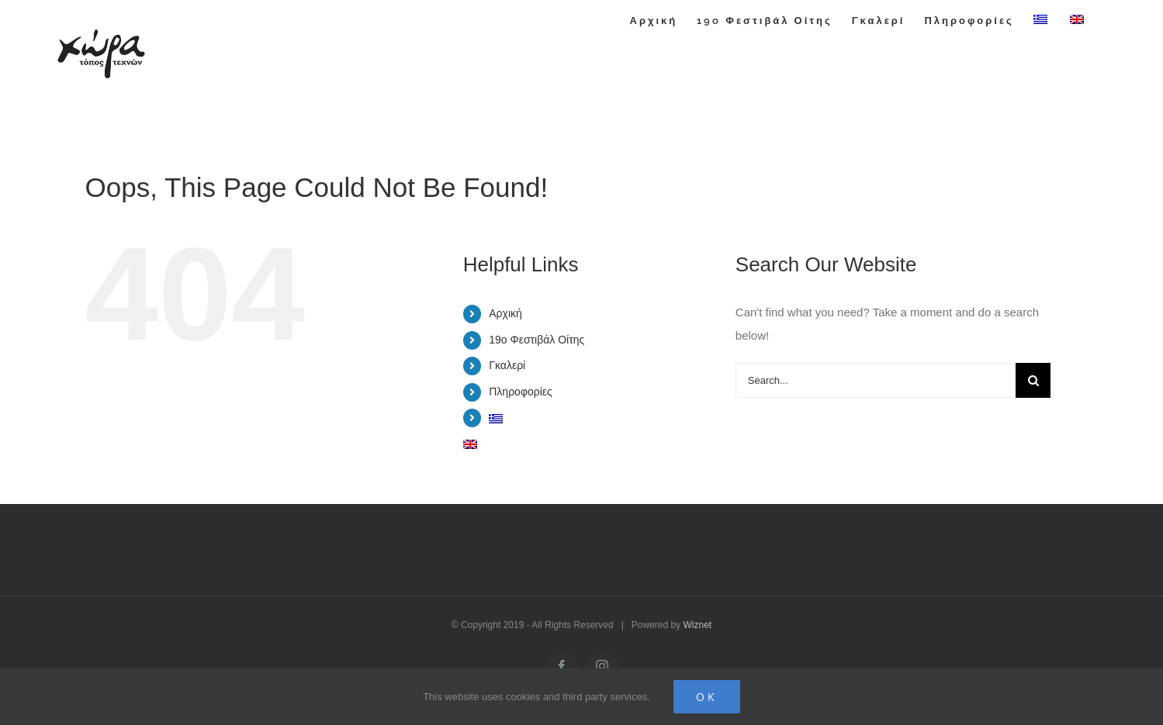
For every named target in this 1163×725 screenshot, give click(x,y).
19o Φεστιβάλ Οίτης (536, 339)
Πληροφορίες (520, 391)
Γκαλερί (507, 365)
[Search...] (876, 380)
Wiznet (698, 625)
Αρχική (505, 313)
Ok (707, 696)
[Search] (1033, 380)
